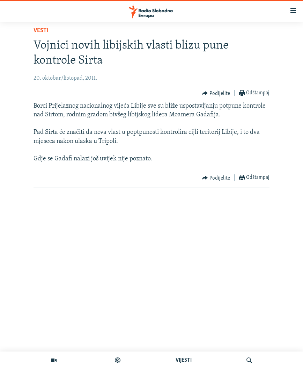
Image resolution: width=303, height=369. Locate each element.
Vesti (41, 30)
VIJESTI (184, 360)
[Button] (216, 93)
